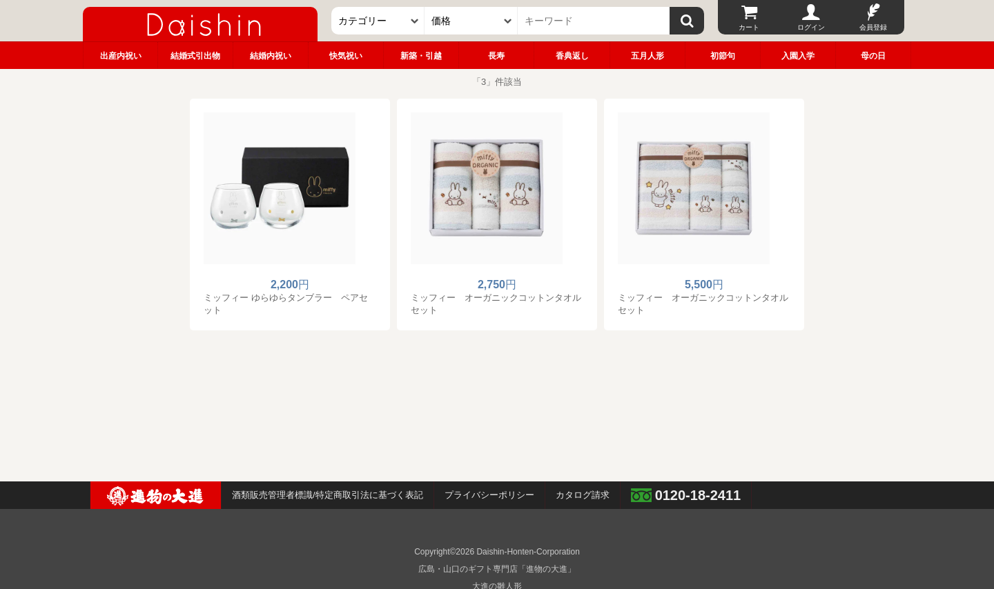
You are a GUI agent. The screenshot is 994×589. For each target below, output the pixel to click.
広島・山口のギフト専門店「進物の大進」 (497, 569)
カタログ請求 (583, 495)
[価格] (471, 20)
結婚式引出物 (195, 56)
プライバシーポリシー (489, 495)
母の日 (873, 56)
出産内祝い (121, 56)
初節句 (722, 56)
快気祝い (345, 56)
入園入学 (798, 56)
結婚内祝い (270, 56)
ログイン (811, 27)
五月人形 (647, 56)
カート (749, 27)
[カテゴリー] (378, 20)
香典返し (572, 56)
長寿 (496, 56)
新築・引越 (421, 56)
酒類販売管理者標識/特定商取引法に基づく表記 (327, 495)
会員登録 (873, 27)
